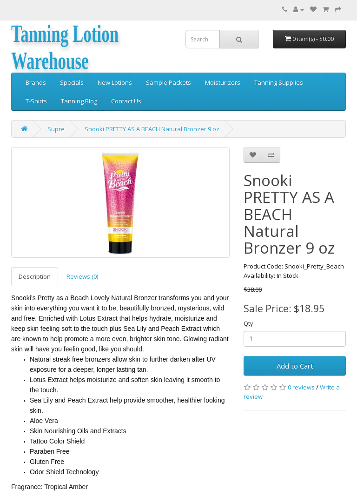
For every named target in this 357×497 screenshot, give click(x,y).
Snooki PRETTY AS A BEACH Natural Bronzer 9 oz (152, 129)
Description (35, 276)
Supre (56, 129)
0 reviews (301, 387)
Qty (248, 324)
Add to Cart (295, 365)
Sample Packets (168, 82)
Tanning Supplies (278, 82)
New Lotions (115, 82)
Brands (36, 82)
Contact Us (126, 101)
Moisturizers (222, 82)
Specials (72, 82)
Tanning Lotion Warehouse (65, 47)
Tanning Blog (79, 101)
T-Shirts (36, 101)
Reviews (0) (82, 276)
